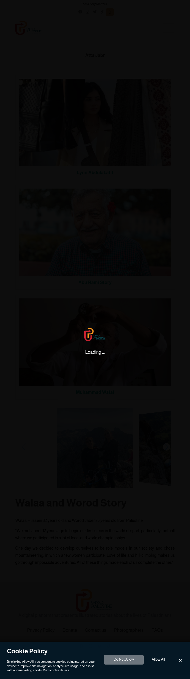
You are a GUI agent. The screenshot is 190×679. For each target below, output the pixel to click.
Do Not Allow (124, 659)
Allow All (158, 659)
